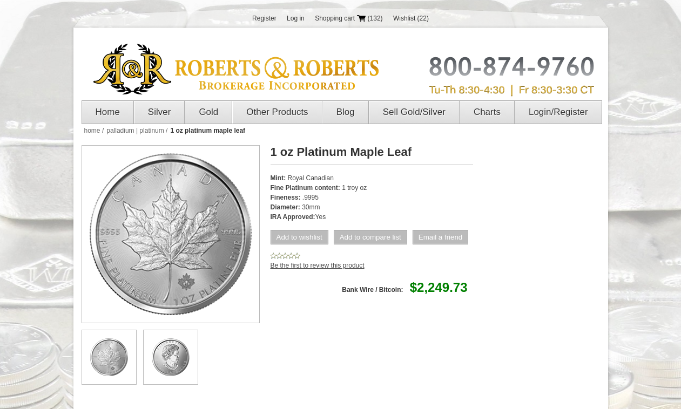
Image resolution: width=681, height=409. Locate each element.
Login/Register (558, 112)
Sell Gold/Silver (414, 112)
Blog (345, 112)
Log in (296, 18)
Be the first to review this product (318, 265)
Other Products (277, 112)
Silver (159, 112)
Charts (487, 112)
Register (264, 18)
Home (108, 112)
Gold (208, 112)
